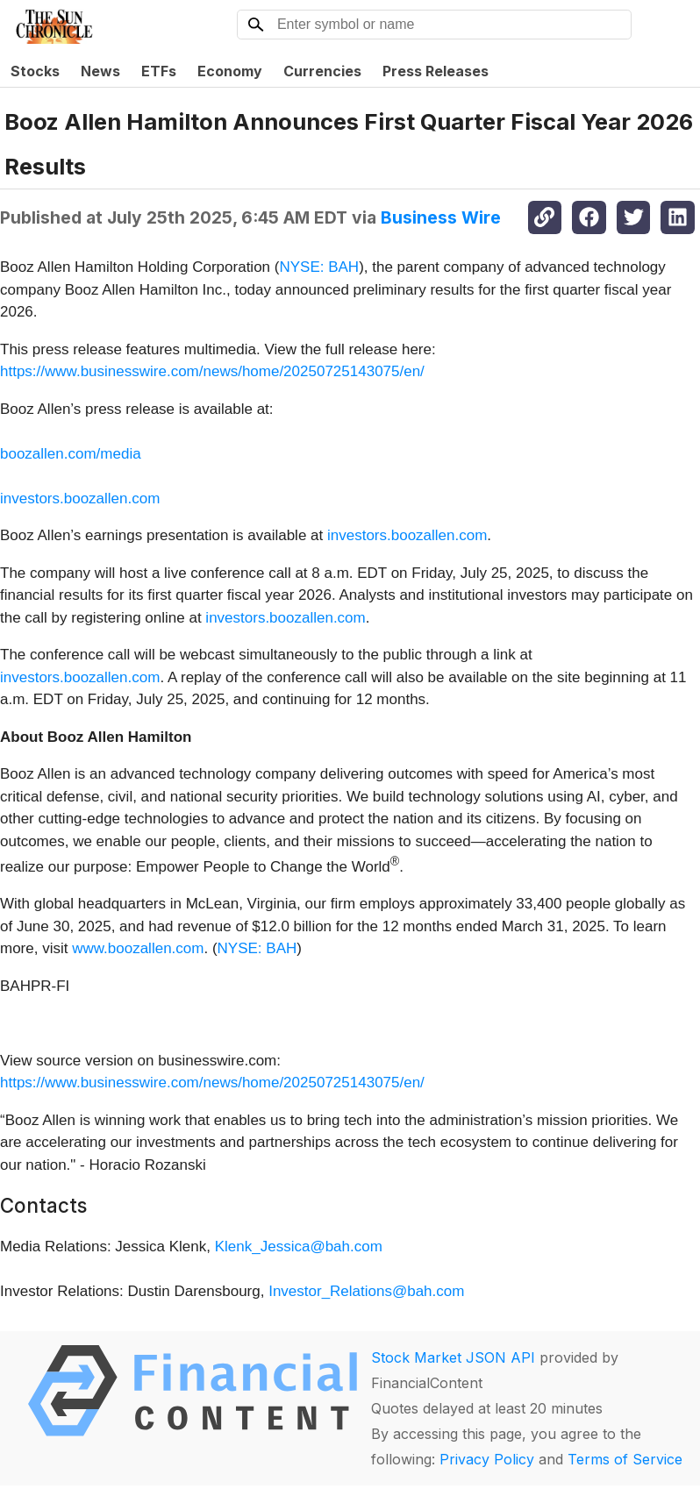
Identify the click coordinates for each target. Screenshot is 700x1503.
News (100, 71)
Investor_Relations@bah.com (366, 1291)
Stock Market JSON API (453, 1357)
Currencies (322, 71)
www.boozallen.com (138, 948)
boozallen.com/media (70, 453)
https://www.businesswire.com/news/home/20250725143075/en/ (212, 371)
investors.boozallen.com (80, 498)
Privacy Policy (486, 1459)
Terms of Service (625, 1459)
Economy (229, 71)
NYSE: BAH (319, 267)
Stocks (35, 71)
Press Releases (435, 71)
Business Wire (441, 217)
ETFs (158, 71)
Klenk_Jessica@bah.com (298, 1246)
